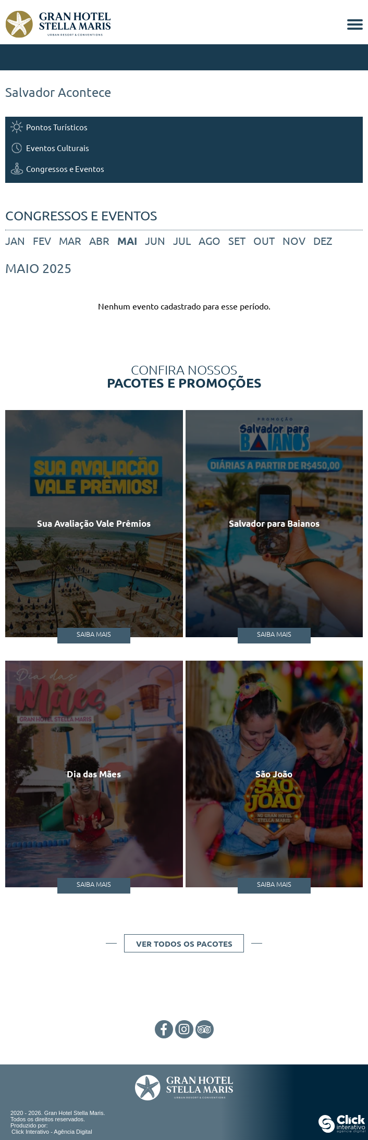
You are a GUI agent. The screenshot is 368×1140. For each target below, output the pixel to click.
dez (322, 240)
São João (273, 774)
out (264, 240)
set (237, 240)
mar (70, 240)
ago (209, 240)
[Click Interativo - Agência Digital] (341, 1130)
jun (155, 240)
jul (182, 240)
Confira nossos (184, 375)
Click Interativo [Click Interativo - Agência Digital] (51, 1132)
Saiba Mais (94, 634)
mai (127, 240)
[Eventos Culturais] (184, 147)
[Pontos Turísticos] (184, 126)
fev (42, 240)
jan (15, 240)
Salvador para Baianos (274, 523)
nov (294, 240)
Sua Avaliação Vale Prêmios (94, 523)
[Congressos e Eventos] (184, 168)
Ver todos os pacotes (184, 943)
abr (99, 240)
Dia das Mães (94, 774)
